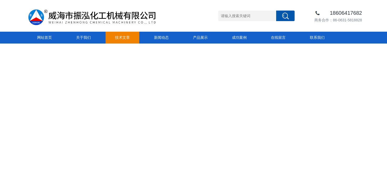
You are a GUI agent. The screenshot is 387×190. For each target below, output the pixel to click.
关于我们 (83, 37)
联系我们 (317, 37)
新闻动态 (161, 37)
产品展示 (200, 37)
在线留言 (278, 37)
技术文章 (122, 37)
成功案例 (239, 37)
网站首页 (44, 37)
